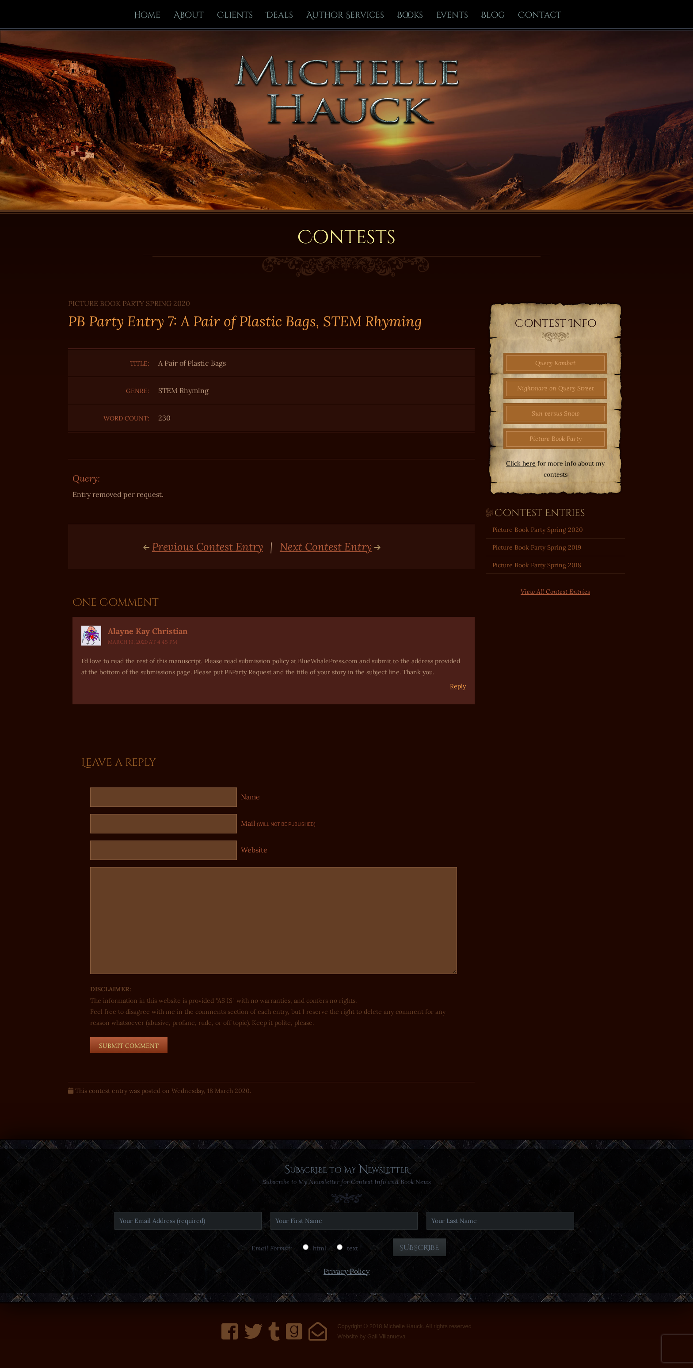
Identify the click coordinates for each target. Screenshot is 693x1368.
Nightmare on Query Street (555, 388)
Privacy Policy (346, 1271)
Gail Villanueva (386, 1336)
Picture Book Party (555, 439)
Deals (279, 15)
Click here (521, 463)
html (319, 1248)
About (189, 15)
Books (410, 15)
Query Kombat (555, 363)
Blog (493, 15)
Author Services (345, 15)
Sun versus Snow (555, 413)
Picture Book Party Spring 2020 (537, 530)
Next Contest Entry (326, 547)
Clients (235, 15)
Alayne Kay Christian (147, 631)
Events (452, 15)
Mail (278, 823)
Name (250, 796)
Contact (539, 15)
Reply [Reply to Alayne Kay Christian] (458, 686)
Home (147, 15)
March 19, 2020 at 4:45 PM (142, 641)
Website (254, 849)
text (352, 1248)
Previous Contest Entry (207, 547)
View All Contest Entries (555, 592)
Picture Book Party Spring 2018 (536, 565)
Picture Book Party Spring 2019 (536, 547)
